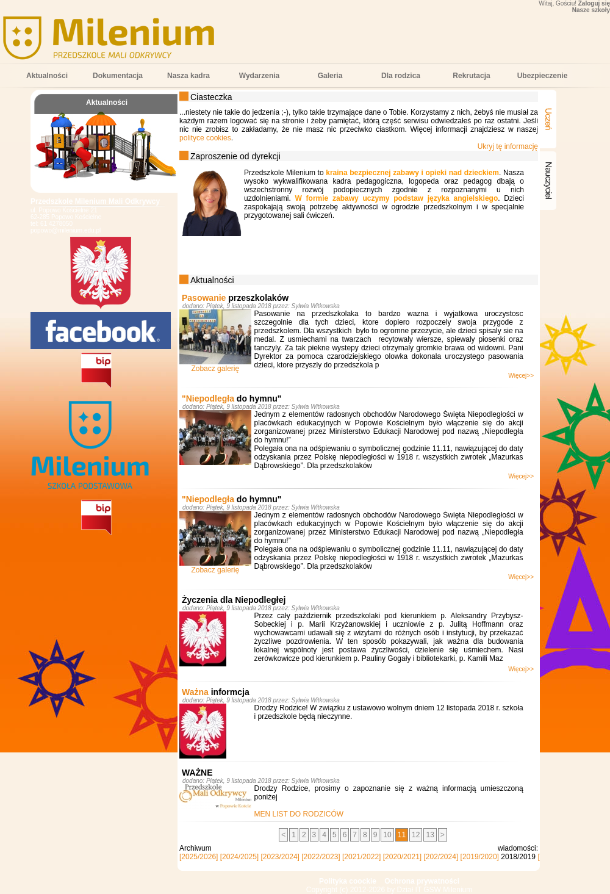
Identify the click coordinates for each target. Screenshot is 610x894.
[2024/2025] (239, 857)
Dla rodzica (400, 75)
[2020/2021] (402, 857)
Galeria (330, 75)
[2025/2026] (198, 857)
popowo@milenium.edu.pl (65, 230)
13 (430, 835)
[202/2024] (441, 857)
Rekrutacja (471, 75)
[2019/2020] (480, 857)
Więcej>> (521, 375)
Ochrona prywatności (421, 881)
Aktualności (47, 75)
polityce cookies (205, 138)
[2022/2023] (320, 857)
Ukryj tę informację (508, 146)
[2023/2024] (280, 857)
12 (416, 835)
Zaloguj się (594, 3)
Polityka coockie (347, 881)
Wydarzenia (259, 75)
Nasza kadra (188, 75)
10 (387, 835)
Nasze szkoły (591, 10)
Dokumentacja (118, 75)
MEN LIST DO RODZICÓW (298, 814)
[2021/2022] (361, 857)
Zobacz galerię (215, 368)
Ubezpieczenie (542, 75)
